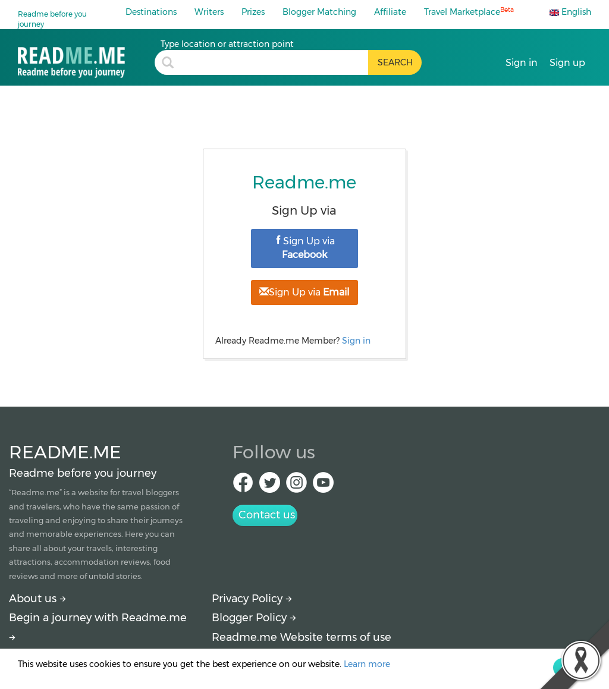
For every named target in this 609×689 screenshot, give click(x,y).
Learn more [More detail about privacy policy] (367, 664)
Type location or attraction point (227, 44)
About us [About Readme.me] (37, 598)
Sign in (356, 340)
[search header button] (395, 62)
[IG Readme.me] (296, 486)
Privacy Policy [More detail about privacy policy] (252, 598)
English (570, 12)
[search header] (274, 62)
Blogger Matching (319, 12)
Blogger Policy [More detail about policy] (254, 617)
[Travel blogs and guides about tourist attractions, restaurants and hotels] (86, 58)
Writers (209, 12)
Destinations (151, 12)
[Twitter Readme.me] (269, 486)
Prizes (253, 12)
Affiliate (390, 12)
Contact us (266, 514)
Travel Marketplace (469, 11)
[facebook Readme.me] (243, 486)
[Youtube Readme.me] (323, 486)
